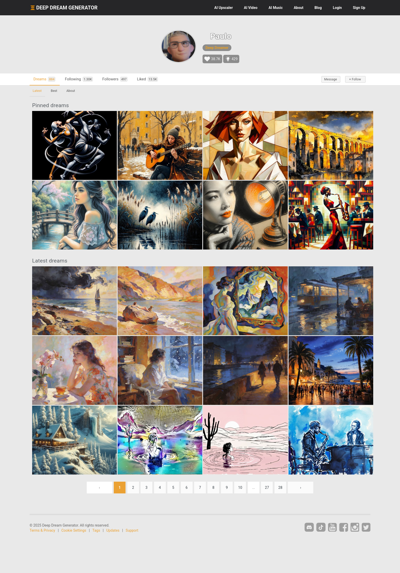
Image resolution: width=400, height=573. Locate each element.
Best (54, 91)
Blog (318, 8)
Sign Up (359, 8)
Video (250, 8)
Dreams (44, 79)
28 (280, 487)
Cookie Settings (73, 530)
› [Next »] (300, 487)
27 (267, 487)
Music (276, 8)
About (298, 8)
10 (240, 487)
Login (337, 8)
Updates (113, 530)
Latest (37, 91)
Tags (96, 530)
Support (132, 530)
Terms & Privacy (42, 530)
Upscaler (223, 8)
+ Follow (355, 79)
